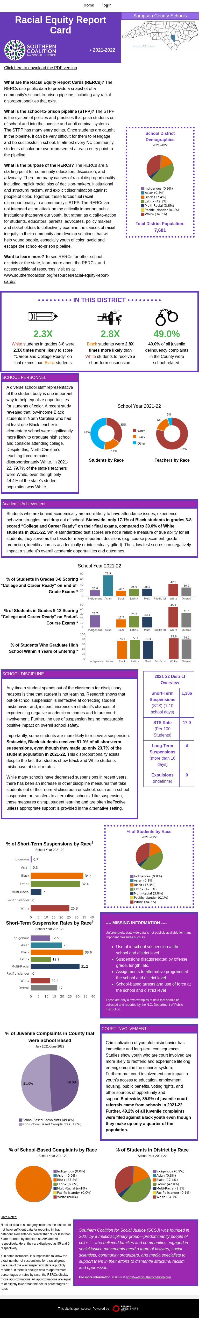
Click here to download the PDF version (40, 68)
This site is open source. (74, 1308)
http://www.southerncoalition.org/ (148, 1277)
